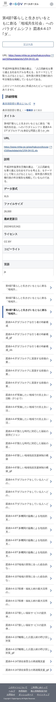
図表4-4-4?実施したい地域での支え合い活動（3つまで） (27, 397)
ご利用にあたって (39, 687)
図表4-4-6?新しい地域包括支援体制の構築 (27, 457)
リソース (28, 44)
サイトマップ (43, 694)
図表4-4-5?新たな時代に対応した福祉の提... (27, 445)
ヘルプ (12, 691)
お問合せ (11, 694)
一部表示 (28, 110)
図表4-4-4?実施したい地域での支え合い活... (27, 409)
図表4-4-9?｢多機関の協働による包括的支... (26, 542)
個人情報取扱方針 (39, 691)
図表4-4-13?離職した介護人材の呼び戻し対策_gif (28, 651)
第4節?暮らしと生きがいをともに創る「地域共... (26, 288)
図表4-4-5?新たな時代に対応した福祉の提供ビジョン (27, 433)
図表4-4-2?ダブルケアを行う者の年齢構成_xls (27, 348)
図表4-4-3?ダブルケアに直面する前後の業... (27, 360)
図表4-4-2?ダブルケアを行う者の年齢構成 (27, 324)
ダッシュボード (26, 694)
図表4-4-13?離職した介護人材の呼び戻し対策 (28, 639)
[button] (52, 4)
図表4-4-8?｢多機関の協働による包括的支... (26, 518)
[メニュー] (5, 4)
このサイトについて (18, 687)
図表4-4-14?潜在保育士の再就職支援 (25, 661)
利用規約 (23, 691)
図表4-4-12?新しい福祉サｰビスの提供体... (26, 615)
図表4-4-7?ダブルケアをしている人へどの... (27, 481)
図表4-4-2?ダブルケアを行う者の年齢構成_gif (27, 336)
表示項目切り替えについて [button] (19, 103)
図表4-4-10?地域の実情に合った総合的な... (26, 566)
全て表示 (38, 110)
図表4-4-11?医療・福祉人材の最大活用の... (26, 590)
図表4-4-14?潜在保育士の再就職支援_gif (27, 670)
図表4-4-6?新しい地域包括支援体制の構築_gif (27, 469)
